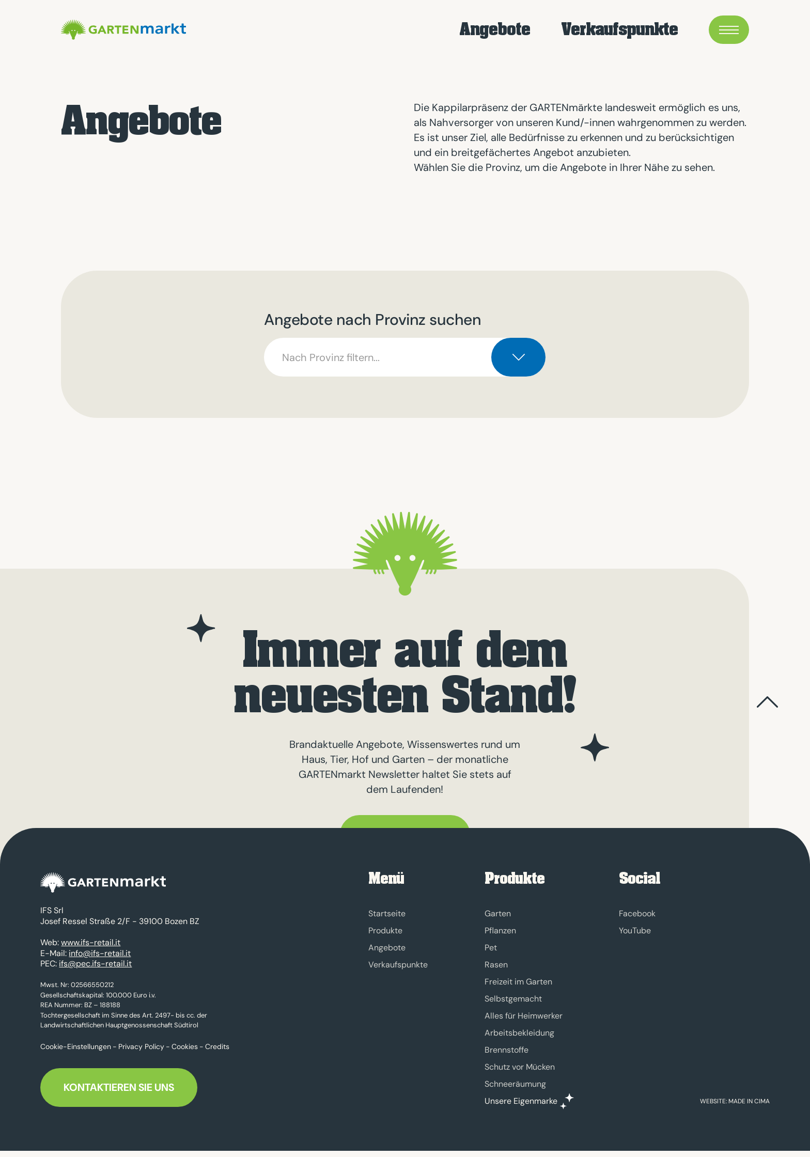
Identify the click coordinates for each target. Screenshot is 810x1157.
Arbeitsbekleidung (519, 1032)
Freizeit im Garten (518, 981)
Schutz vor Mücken (520, 1066)
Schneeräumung (515, 1083)
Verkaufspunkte (619, 31)
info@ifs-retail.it (100, 958)
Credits (217, 1052)
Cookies (185, 1052)
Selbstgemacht (513, 998)
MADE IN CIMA (749, 1107)
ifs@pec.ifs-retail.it (95, 969)
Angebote (494, 31)
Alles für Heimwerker (524, 1015)
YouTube (635, 930)
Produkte (385, 930)
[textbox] (405, 357)
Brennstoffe (506, 1049)
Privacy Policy (141, 1052)
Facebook (637, 913)
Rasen (496, 964)
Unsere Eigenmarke (521, 1101)
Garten (498, 913)
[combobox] (405, 357)
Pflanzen (500, 930)
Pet (491, 947)
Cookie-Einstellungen (75, 1052)
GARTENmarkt (151, 30)
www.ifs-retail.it (90, 948)
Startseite (387, 913)
